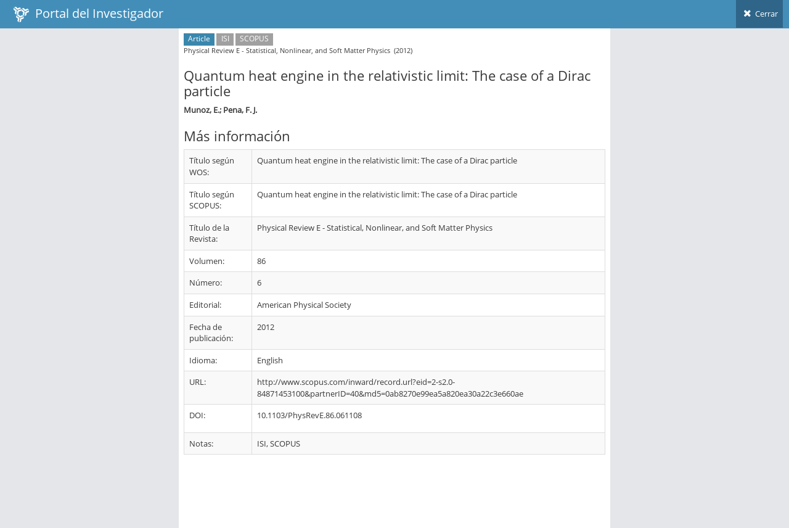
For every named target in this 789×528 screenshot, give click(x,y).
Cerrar (759, 13)
